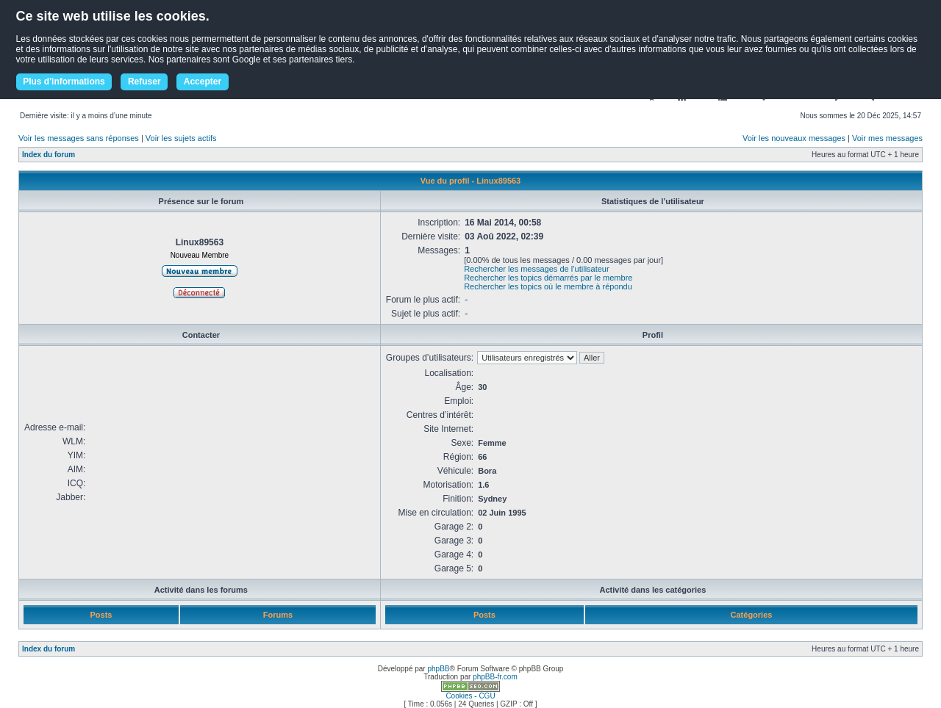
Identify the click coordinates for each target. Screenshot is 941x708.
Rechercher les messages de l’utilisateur (536, 268)
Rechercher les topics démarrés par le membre (548, 277)
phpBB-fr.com (495, 677)
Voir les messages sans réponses (78, 138)
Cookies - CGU (470, 696)
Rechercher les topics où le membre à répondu (548, 286)
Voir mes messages (887, 138)
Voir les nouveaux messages (794, 138)
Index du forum (48, 155)
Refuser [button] (144, 81)
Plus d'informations (64, 81)
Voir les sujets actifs (181, 138)
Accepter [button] (202, 81)
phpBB (438, 669)
